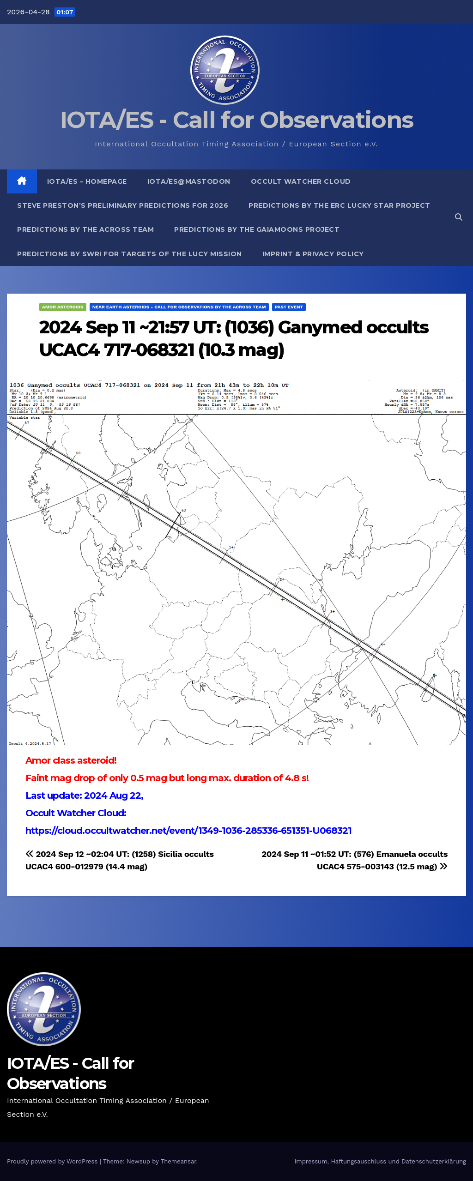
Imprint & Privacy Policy (313, 254)
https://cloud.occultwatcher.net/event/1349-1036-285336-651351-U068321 (188, 830)
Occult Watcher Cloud (301, 181)
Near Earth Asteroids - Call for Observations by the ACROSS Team (179, 306)
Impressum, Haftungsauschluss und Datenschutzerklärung (380, 1161)
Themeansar (178, 1161)
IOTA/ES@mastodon (188, 181)
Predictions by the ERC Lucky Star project (340, 205)
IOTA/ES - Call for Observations (236, 120)
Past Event (289, 306)
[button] (458, 217)
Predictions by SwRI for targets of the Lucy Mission (129, 254)
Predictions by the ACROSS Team (85, 229)
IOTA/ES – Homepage (87, 181)
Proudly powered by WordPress (53, 1161)
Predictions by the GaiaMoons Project (257, 229)
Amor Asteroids (63, 306)
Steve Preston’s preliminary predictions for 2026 (122, 205)
